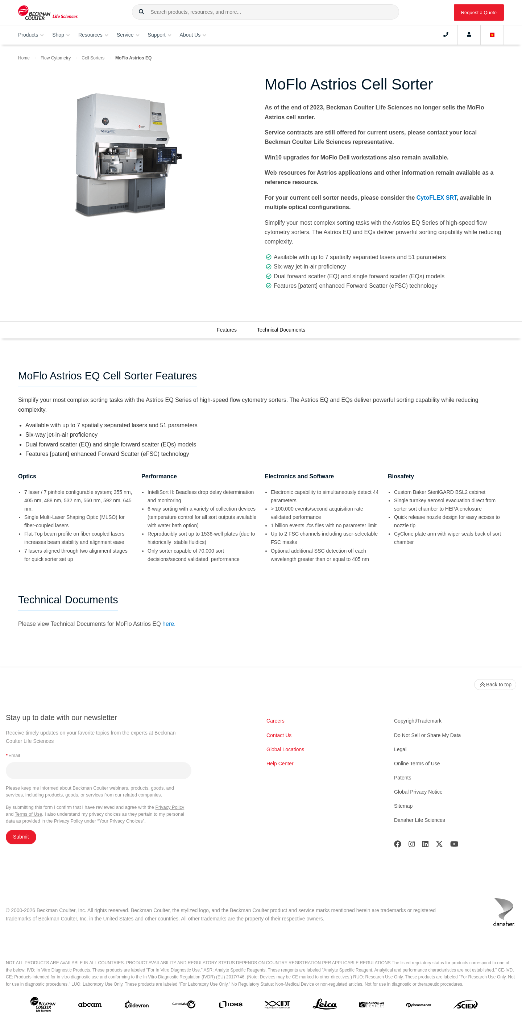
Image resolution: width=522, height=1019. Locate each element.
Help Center (280, 763)
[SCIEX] (465, 1006)
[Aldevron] (137, 1006)
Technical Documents (281, 330)
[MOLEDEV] (372, 1006)
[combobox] (265, 12)
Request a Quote (479, 12)
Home (24, 58)
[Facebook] (397, 846)
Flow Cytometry (56, 58)
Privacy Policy (170, 807)
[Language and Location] (492, 34)
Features (227, 330)
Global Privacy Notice (418, 792)
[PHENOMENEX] (419, 1006)
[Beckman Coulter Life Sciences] (48, 12)
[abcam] (90, 1006)
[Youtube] (454, 846)
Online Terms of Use (417, 763)
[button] (141, 11)
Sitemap (403, 806)
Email (13, 755)
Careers (275, 721)
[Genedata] (184, 1006)
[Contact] (445, 34)
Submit (21, 837)
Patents (402, 778)
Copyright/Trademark (418, 721)
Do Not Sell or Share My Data (427, 735)
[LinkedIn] (425, 846)
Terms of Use (28, 814)
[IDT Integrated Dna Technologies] (278, 1006)
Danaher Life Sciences (419, 820)
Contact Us (278, 735)
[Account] (469, 34)
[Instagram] (412, 846)
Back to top (495, 684)
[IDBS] (231, 1006)
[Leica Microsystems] (325, 1006)
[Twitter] (439, 846)
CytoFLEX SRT (437, 198)
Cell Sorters (93, 58)
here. (168, 624)
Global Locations (285, 749)
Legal (400, 749)
